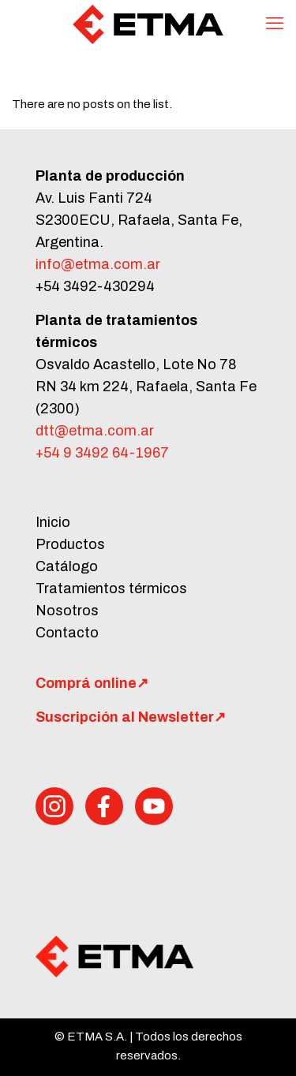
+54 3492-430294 (95, 286)
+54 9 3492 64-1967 (102, 453)
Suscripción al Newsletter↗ (131, 717)
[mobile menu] (274, 23)
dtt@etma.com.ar (95, 431)
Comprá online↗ (92, 683)
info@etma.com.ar (98, 264)
